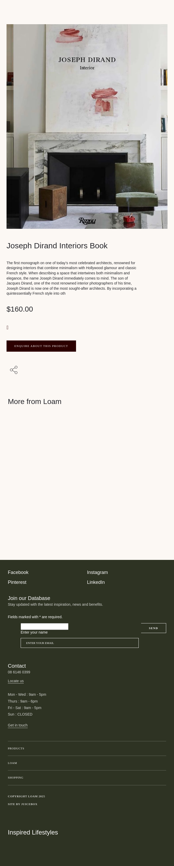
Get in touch (18, 725)
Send (153, 628)
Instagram (97, 572)
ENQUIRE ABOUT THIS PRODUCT (41, 345)
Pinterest (17, 582)
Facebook (18, 572)
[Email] (80, 643)
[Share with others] (14, 370)
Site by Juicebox (23, 804)
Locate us (16, 681)
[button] (8, 327)
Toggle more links (162, 804)
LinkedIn (96, 582)
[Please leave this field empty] (44, 626)
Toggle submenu (161, 748)
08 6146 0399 (19, 672)
